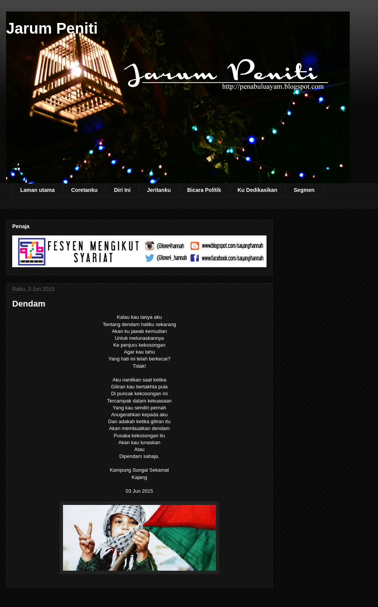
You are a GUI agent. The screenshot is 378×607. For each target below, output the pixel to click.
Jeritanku (159, 190)
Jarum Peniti (52, 28)
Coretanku (84, 190)
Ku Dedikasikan (257, 190)
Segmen (304, 190)
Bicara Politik (204, 190)
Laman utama (37, 190)
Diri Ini (122, 190)
